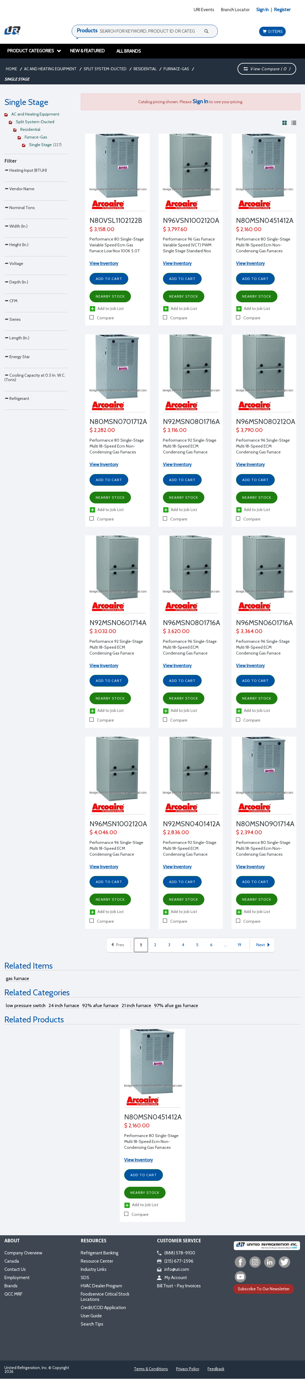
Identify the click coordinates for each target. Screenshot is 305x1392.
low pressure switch (26, 1005)
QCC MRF (13, 1294)
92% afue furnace (100, 1005)
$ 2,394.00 (249, 832)
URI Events (204, 9)
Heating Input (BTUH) (25, 170)
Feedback (216, 1368)
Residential (145, 68)
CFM (10, 387)
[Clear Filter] (35, 115)
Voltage (13, 325)
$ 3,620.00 (176, 631)
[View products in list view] (293, 122)
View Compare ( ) (266, 68)
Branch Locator (235, 9)
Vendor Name (19, 200)
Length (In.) (16, 448)
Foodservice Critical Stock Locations (105, 1296)
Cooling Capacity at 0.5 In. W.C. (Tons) (34, 513)
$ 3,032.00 (103, 631)
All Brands (129, 51)
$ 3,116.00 (175, 430)
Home (11, 68)
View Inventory (104, 263)
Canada (11, 1261)
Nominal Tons (19, 232)
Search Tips (92, 1324)
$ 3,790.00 (249, 430)
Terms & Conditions (151, 1368)
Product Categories (34, 51)
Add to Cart (109, 278)
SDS (85, 1277)
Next (263, 944)
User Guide (91, 1315)
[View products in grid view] (284, 122)
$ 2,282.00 (102, 430)
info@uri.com (173, 1269)
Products (87, 30)
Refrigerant (16, 546)
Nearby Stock (110, 296)
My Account (172, 1277)
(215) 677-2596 (175, 1261)
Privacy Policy (187, 1368)
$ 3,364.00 (249, 631)
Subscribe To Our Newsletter (263, 1288)
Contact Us (15, 1269)
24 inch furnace (63, 1005)
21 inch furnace (136, 1005)
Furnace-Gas (176, 68)
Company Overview (23, 1253)
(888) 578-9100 (176, 1253)
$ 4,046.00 (103, 832)
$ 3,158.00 (102, 229)
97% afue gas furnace (176, 1005)
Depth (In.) (16, 355)
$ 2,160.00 (249, 229)
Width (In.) (16, 263)
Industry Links (94, 1269)
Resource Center (97, 1261)
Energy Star (17, 480)
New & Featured (87, 51)
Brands (11, 1285)
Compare (102, 318)
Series (12, 417)
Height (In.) (16, 293)
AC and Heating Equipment (50, 68)
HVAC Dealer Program (101, 1285)
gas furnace (17, 978)
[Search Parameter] (36, 183)
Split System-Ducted (105, 68)
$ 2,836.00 (176, 832)
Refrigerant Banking (99, 1253)
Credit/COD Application (103, 1307)
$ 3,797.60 (175, 229)
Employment (17, 1277)
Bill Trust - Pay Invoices (179, 1285)
